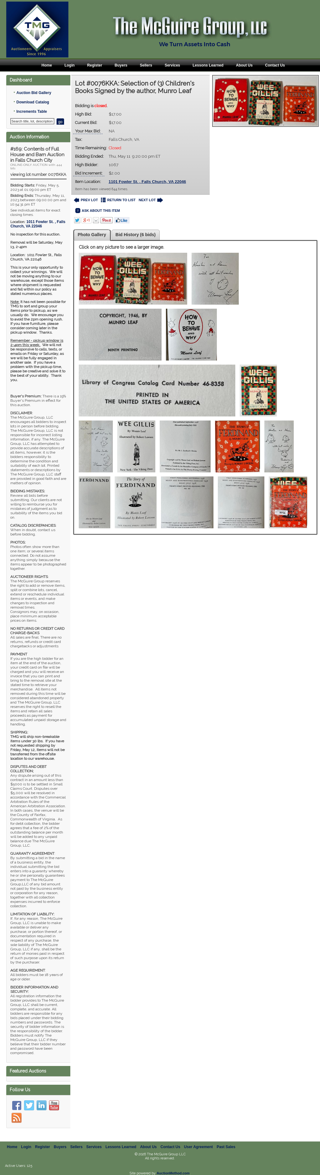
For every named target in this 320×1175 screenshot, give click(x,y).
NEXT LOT (151, 200)
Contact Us (275, 65)
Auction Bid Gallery (33, 93)
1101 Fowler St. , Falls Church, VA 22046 (147, 181)
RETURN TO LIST (118, 200)
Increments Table (31, 111)
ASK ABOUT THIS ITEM (97, 210)
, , (37, 224)
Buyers (121, 65)
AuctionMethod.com (173, 1173)
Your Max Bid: (88, 131)
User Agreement (198, 1147)
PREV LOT (86, 200)
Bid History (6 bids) (136, 234)
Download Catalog (32, 102)
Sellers (146, 65)
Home (47, 65)
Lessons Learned (207, 65)
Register (94, 65)
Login (69, 65)
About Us (244, 65)
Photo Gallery (92, 234)
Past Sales (226, 1147)
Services (172, 65)
